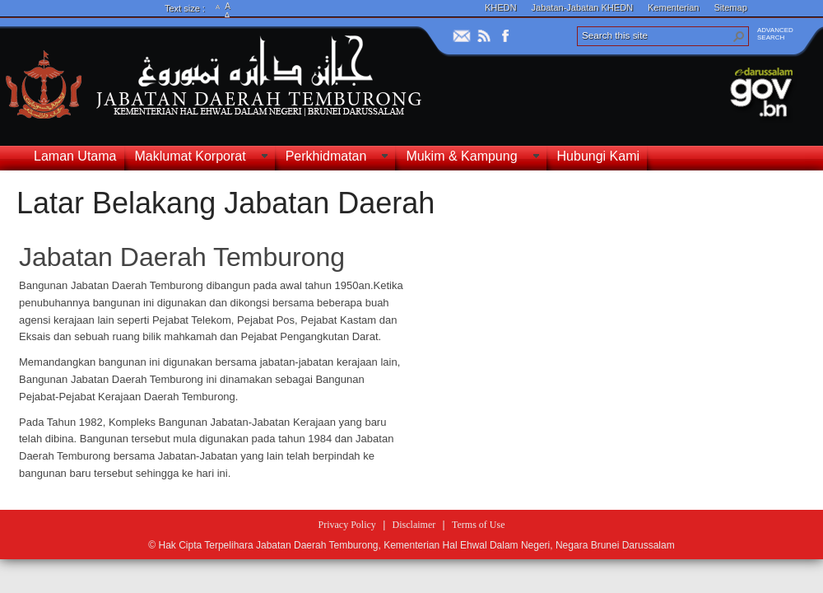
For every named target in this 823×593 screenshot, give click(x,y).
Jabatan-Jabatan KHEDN (583, 7)
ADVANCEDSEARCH (775, 33)
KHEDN (501, 7)
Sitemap (730, 7)
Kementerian (673, 7)
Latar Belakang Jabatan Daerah (225, 203)
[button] (739, 36)
